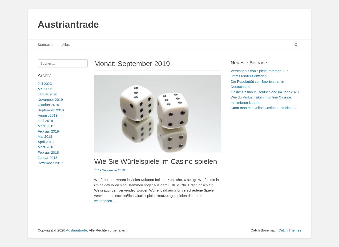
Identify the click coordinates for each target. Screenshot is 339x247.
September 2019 (51, 110)
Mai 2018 (45, 136)
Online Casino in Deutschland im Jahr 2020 (265, 92)
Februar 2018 (48, 152)
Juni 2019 (45, 121)
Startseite (45, 45)
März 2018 (46, 147)
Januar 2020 (47, 94)
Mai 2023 (45, 89)
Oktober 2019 (48, 105)
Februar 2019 (48, 131)
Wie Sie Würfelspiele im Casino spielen (155, 161)
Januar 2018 (47, 158)
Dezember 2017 (50, 163)
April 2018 (46, 142)
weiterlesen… (105, 201)
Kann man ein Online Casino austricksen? (263, 108)
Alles (66, 45)
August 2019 (47, 115)
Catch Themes (289, 230)
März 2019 (46, 126)
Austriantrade (68, 24)
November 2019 (50, 100)
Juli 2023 (45, 84)
